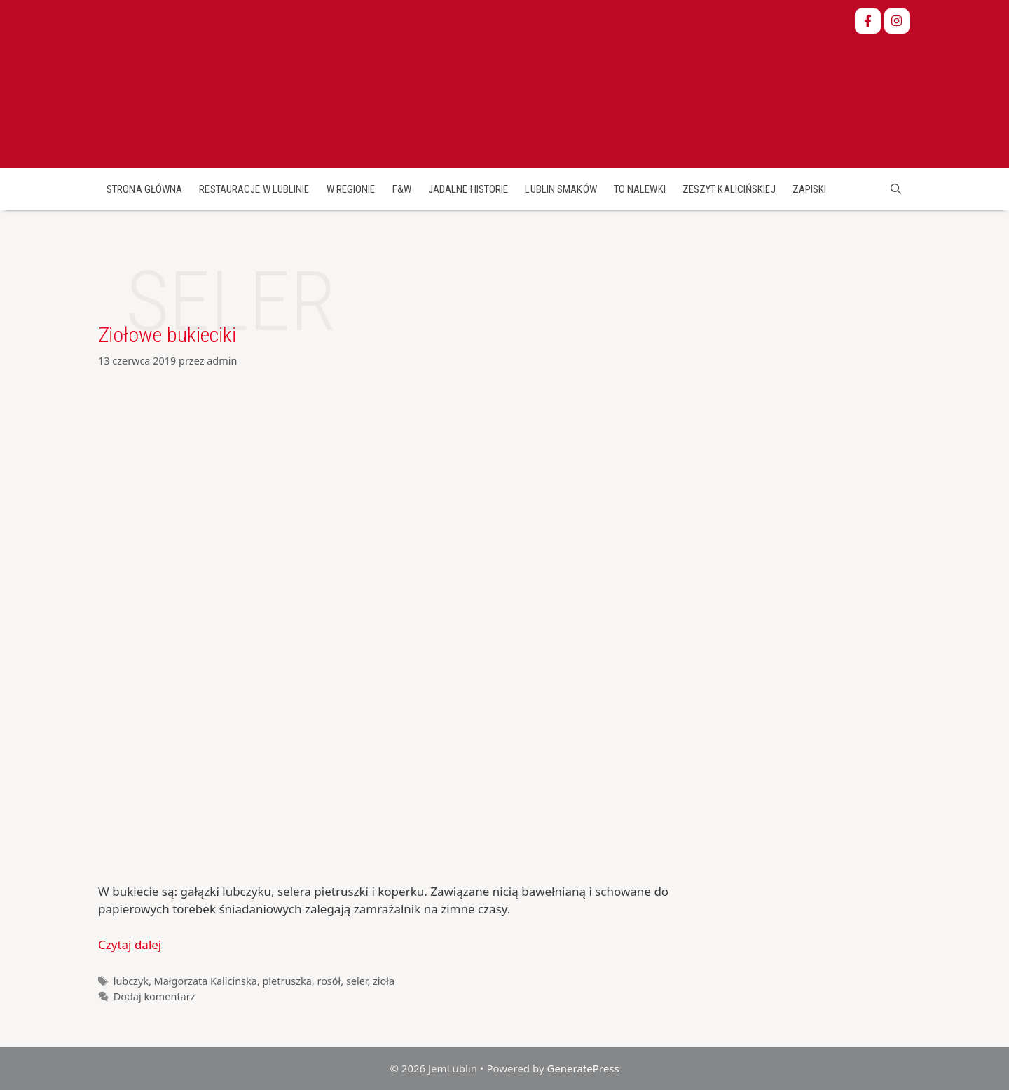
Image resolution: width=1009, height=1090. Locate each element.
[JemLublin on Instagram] (897, 21)
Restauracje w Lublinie (254, 189)
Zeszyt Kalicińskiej (729, 189)
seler (357, 981)
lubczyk (131, 981)
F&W (401, 189)
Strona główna (144, 189)
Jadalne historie (468, 189)
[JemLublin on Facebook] (868, 21)
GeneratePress (583, 1068)
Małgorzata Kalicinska (205, 981)
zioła (383, 981)
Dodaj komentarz (154, 996)
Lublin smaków (560, 189)
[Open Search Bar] (896, 189)
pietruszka (286, 981)
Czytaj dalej (129, 944)
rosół (329, 981)
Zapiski (809, 189)
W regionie (351, 189)
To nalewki (640, 189)
